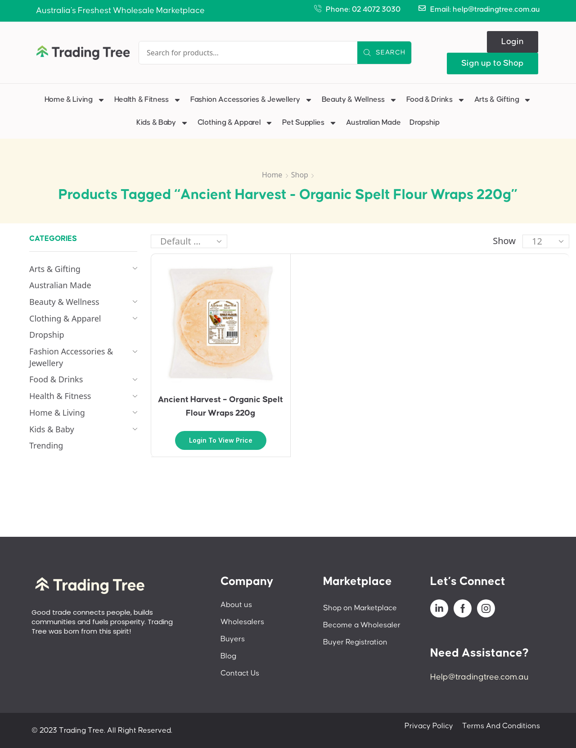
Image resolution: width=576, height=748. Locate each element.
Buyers (232, 639)
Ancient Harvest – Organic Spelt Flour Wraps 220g (220, 406)
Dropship (425, 122)
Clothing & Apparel (236, 122)
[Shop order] (189, 241)
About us (236, 605)
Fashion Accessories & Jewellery (251, 100)
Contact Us (239, 673)
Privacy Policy (429, 726)
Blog (228, 656)
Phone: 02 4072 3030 (363, 9)
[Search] (384, 52)
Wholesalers (242, 622)
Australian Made (373, 122)
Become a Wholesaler (361, 625)
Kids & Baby (162, 122)
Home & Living (75, 100)
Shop (299, 175)
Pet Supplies (309, 122)
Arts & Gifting (503, 100)
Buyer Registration (355, 642)
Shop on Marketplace (360, 608)
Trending (46, 445)
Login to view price (220, 440)
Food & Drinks (435, 100)
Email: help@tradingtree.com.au (485, 9)
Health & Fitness (147, 100)
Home (272, 175)
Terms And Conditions (501, 726)
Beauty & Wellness (359, 100)
